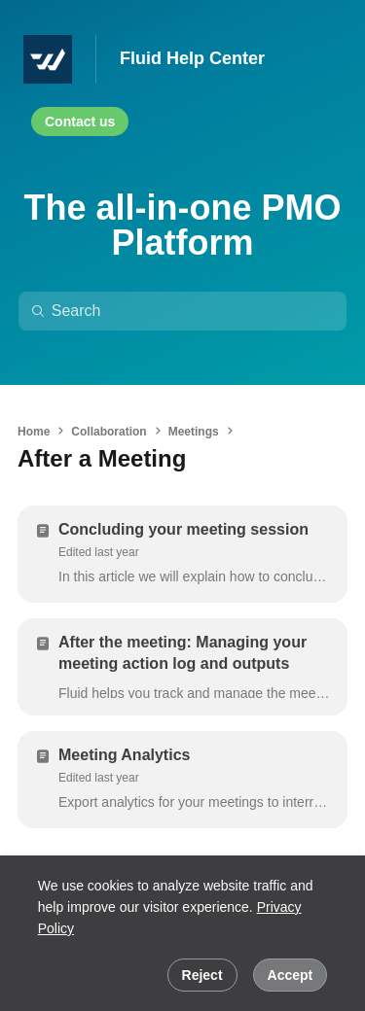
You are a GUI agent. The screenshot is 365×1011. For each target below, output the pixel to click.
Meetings (193, 431)
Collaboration (108, 431)
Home (34, 431)
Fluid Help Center (192, 58)
